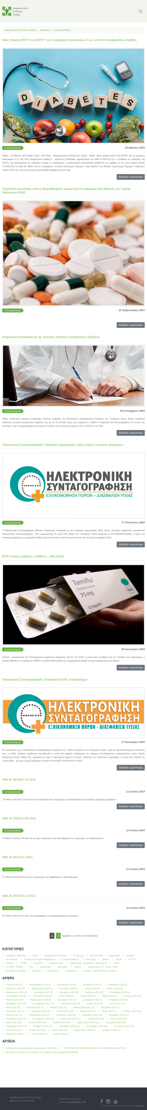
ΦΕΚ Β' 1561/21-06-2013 (19, 818)
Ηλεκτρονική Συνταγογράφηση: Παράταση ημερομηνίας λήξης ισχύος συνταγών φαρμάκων (62, 444)
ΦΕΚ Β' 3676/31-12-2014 (19, 779)
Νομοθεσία (45, 30)
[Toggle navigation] (140, 11)
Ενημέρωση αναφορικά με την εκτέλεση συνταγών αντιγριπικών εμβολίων (51, 337)
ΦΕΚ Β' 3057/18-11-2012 (19, 895)
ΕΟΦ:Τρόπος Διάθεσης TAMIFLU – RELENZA (33, 556)
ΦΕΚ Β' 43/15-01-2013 (17, 857)
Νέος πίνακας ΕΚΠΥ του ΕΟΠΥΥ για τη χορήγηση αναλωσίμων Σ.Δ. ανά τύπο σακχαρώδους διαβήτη (69, 40)
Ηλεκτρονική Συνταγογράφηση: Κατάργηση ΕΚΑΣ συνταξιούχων (44, 679)
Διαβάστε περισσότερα (131, 177)
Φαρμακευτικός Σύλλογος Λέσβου (20, 30)
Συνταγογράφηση (62, 30)
